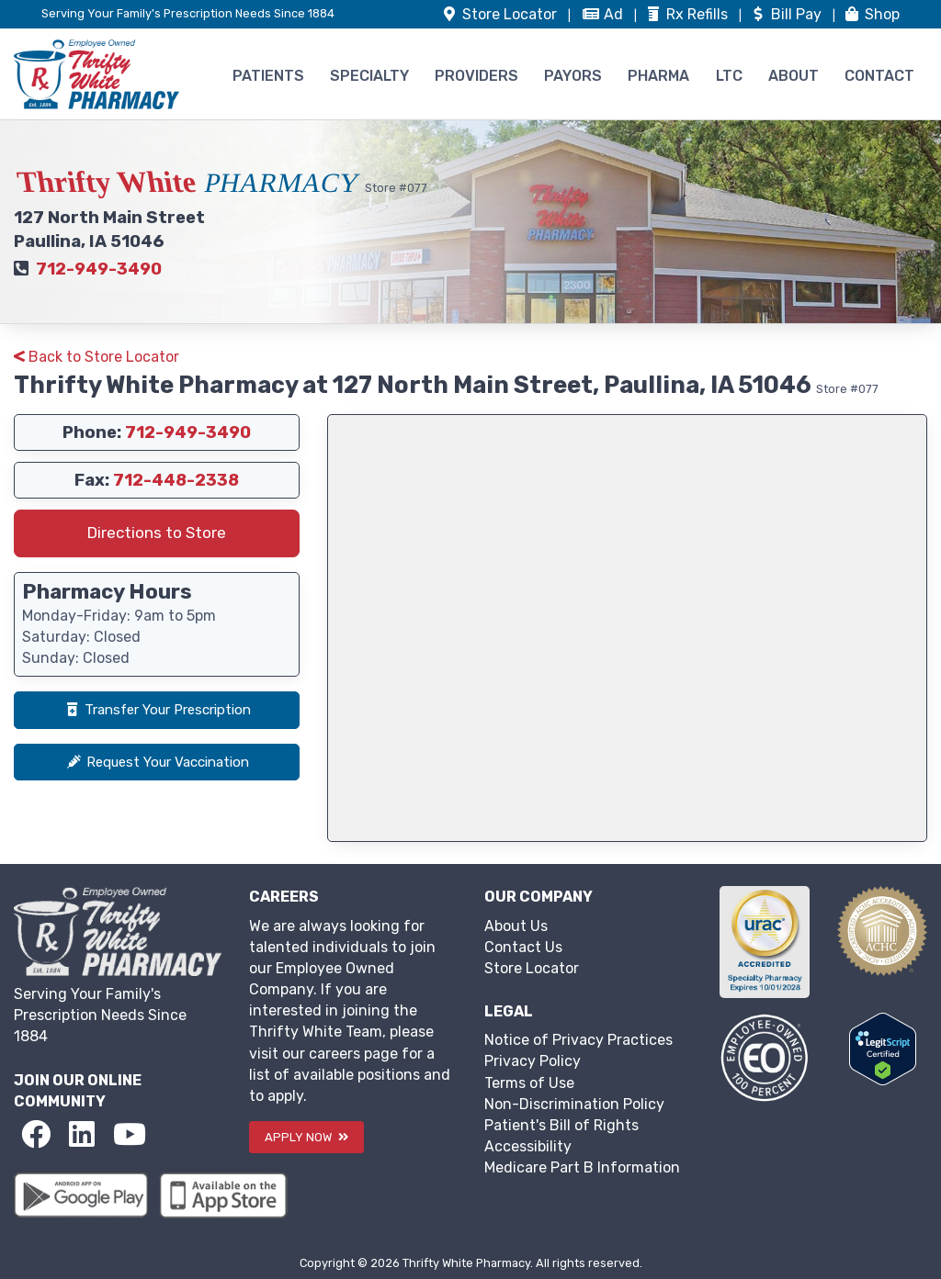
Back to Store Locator (96, 356)
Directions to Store (156, 532)
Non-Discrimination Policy (574, 1104)
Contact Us (523, 947)
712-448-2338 (176, 480)
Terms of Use (529, 1083)
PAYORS (573, 75)
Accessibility (528, 1146)
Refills (687, 14)
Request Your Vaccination (157, 762)
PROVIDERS (476, 75)
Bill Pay (787, 14)
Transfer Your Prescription (157, 709)
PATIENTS (268, 75)
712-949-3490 (99, 269)
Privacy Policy (532, 1061)
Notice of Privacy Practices (578, 1040)
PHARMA (658, 75)
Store (500, 14)
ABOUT (793, 75)
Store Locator (531, 968)
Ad (604, 14)
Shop (871, 14)
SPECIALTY (369, 75)
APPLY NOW (306, 1137)
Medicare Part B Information (582, 1167)
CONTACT (879, 75)
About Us (516, 926)
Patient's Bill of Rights (561, 1125)
